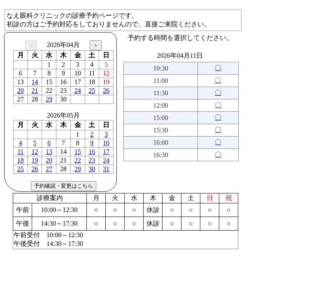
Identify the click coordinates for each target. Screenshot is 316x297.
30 (91, 168)
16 (91, 151)
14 (35, 81)
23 (91, 160)
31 (106, 168)
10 (106, 142)
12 (35, 151)
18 (20, 160)
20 (20, 90)
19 (35, 160)
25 (91, 90)
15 (77, 151)
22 (77, 160)
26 (106, 90)
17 (106, 151)
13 (49, 151)
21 (35, 90)
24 (77, 90)
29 (49, 99)
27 (49, 168)
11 (20, 151)
